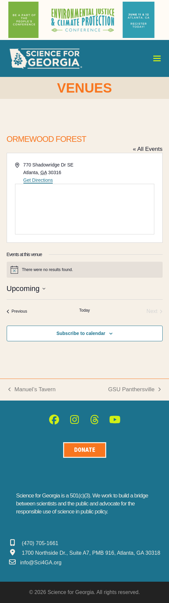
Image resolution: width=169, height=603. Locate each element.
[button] (157, 58)
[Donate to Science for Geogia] (84, 450)
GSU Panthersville (134, 390)
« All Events (148, 149)
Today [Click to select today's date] (84, 310)
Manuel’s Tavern (31, 390)
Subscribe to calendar (80, 333)
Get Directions (38, 180)
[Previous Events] (17, 311)
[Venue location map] (84, 209)
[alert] (85, 270)
